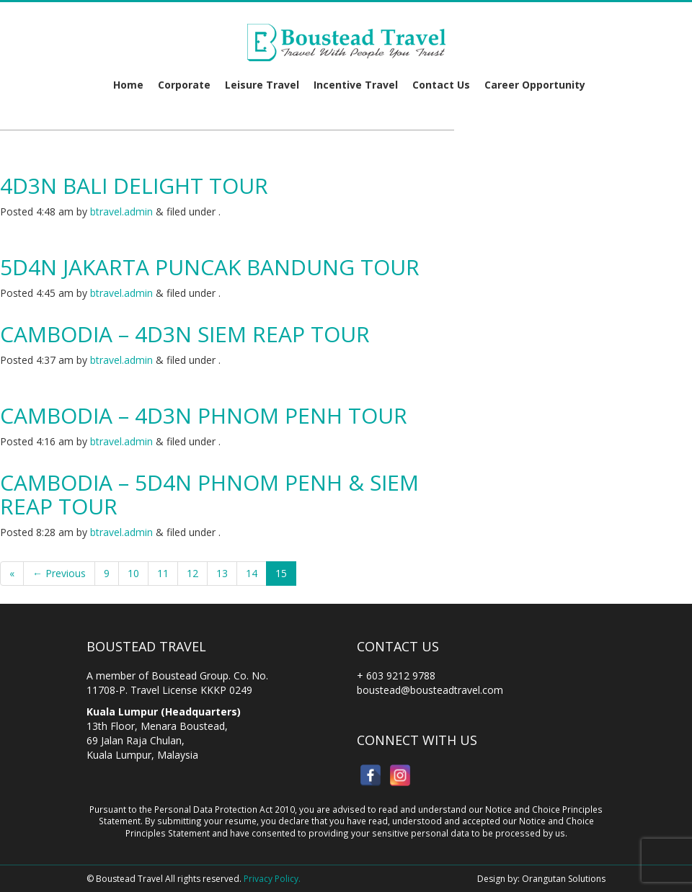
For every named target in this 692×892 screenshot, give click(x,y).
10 (133, 573)
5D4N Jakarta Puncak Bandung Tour (210, 267)
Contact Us (441, 85)
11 (163, 573)
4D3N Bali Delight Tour (134, 185)
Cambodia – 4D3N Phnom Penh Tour (203, 415)
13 (222, 573)
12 (192, 573)
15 (281, 573)
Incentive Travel (356, 85)
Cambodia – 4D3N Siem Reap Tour (185, 334)
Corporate (184, 85)
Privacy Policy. (272, 879)
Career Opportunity (534, 85)
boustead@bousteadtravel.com (430, 690)
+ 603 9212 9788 (396, 675)
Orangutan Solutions (564, 879)
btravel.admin (121, 211)
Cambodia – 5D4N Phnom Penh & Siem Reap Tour (209, 494)
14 (251, 573)
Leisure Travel (262, 85)
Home (128, 85)
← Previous (59, 573)
